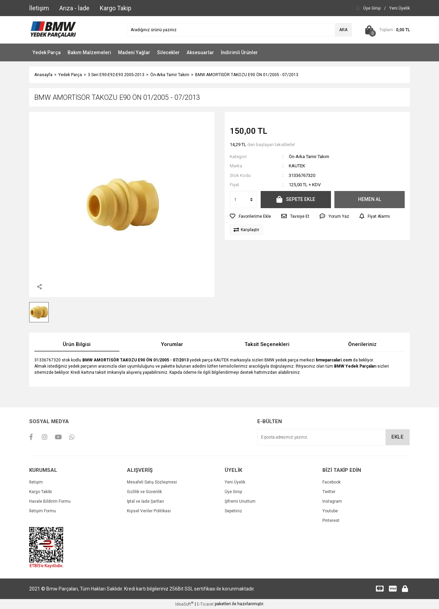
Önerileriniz (362, 344)
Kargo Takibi (40, 491)
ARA (343, 29)
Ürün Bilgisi (77, 344)
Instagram (332, 501)
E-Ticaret (205, 604)
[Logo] (52, 29)
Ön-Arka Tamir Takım (309, 156)
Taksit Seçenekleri (267, 344)
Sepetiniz (233, 511)
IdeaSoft (184, 604)
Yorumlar (172, 344)
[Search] (239, 30)
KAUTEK (297, 165)
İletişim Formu (42, 511)
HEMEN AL (369, 199)
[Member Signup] (399, 8)
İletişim (36, 482)
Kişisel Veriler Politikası (149, 511)
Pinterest (331, 520)
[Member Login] (372, 8)
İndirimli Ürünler (239, 52)
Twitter (328, 491)
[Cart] (386, 30)
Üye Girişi (233, 491)
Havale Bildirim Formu (50, 501)
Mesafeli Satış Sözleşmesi (152, 482)
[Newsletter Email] (334, 437)
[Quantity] (243, 199)
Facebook (331, 482)
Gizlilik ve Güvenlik (144, 491)
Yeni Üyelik (235, 482)
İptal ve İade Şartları (145, 501)
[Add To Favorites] (250, 216)
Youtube (330, 511)
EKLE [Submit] (397, 437)
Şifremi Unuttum (240, 501)
